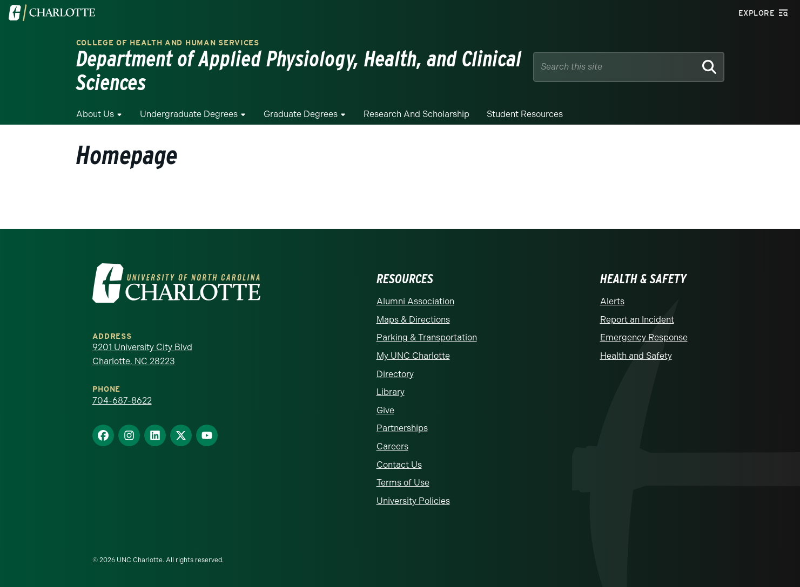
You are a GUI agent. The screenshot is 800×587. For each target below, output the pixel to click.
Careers (392, 446)
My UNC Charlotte (413, 356)
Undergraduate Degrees (189, 114)
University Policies (413, 501)
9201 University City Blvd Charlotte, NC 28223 (142, 354)
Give (385, 410)
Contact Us (399, 465)
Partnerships (402, 428)
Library (391, 392)
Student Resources (525, 114)
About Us (95, 114)
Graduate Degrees (301, 114)
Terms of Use (403, 482)
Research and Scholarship (416, 114)
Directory (395, 374)
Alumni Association (415, 301)
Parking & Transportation (427, 337)
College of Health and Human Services (167, 43)
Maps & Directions (413, 320)
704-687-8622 (122, 400)
